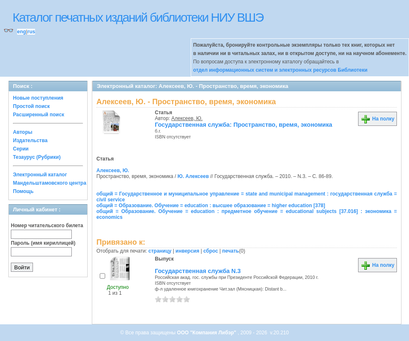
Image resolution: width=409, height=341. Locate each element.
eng (21, 32)
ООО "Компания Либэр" (207, 333)
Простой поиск (31, 106)
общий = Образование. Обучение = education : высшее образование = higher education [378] (210, 205)
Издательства (30, 140)
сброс (210, 251)
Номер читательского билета (47, 225)
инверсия (187, 251)
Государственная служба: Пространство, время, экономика (243, 124)
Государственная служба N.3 (198, 271)
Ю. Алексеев (193, 176)
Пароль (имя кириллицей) (43, 243)
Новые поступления (38, 98)
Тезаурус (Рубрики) (37, 157)
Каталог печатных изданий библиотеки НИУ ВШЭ (138, 17)
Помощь (23, 191)
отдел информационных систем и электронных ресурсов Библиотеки (280, 70)
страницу (160, 251)
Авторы (23, 132)
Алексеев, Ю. (187, 118)
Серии (20, 149)
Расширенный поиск (38, 115)
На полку (377, 119)
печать (230, 251)
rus (31, 32)
